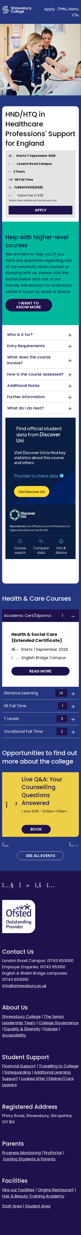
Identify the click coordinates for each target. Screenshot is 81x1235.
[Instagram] (51, 885)
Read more (40, 671)
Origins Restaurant (56, 1189)
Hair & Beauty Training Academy (33, 1196)
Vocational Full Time (35, 731)
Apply (56, 9)
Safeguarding (17, 1072)
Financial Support (19, 1066)
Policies (51, 1029)
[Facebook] (38, 885)
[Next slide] (74, 844)
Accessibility (14, 1035)
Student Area (37, 1206)
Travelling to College (58, 1066)
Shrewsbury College (21, 1016)
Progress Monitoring (21, 1152)
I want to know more (28, 305)
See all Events (40, 855)
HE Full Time (35, 706)
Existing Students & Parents (29, 1159)
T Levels (35, 718)
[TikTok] (24, 885)
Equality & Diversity (22, 1029)
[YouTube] (8, 885)
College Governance (58, 1023)
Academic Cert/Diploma (35, 615)
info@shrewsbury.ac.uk (24, 985)
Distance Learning (35, 693)
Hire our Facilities (18, 1189)
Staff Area (12, 1206)
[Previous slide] (5, 844)
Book (36, 829)
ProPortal (53, 1152)
